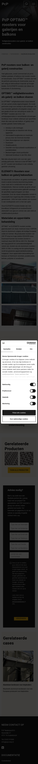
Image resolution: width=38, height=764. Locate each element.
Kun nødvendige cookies (19, 419)
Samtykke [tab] (6, 349)
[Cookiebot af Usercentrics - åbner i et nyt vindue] (27, 343)
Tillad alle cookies (19, 413)
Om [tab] (31, 349)
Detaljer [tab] (19, 349)
